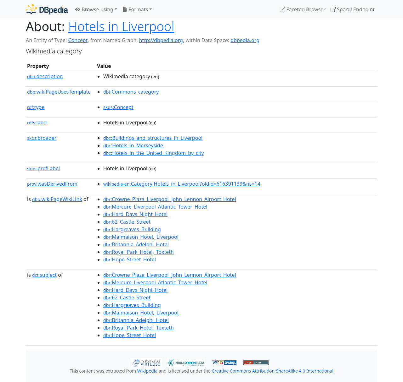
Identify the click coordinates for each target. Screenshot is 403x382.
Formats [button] (135, 9)
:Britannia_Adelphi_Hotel (136, 244)
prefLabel (43, 168)
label (37, 122)
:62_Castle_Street (126, 221)
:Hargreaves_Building (132, 229)
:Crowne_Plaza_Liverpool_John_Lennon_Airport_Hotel (169, 199)
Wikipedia (147, 371)
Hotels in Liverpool (121, 26)
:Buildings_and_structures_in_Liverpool (152, 137)
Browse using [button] (94, 9)
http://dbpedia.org (161, 40)
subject (44, 274)
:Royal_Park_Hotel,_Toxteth (138, 251)
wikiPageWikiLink (57, 199)
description (45, 76)
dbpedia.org (244, 40)
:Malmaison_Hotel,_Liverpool (141, 236)
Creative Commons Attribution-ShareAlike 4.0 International (272, 371)
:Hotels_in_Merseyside (133, 145)
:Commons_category (131, 91)
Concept (78, 40)
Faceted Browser (303, 9)
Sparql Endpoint (353, 9)
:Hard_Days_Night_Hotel (135, 214)
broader (41, 137)
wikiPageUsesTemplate (59, 91)
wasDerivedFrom (52, 183)
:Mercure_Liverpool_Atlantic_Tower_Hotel (155, 206)
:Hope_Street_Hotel (129, 259)
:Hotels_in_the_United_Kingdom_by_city (153, 153)
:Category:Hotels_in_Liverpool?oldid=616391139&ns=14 (181, 183)
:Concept (118, 107)
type (36, 107)
